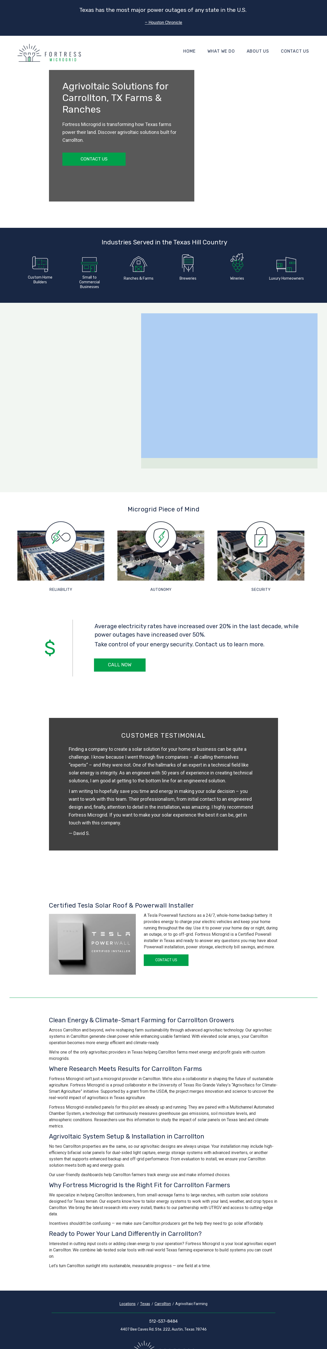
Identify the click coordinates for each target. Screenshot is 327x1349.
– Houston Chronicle (163, 22)
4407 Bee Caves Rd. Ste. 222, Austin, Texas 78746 (163, 1329)
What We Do (221, 51)
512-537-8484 (163, 1321)
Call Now (119, 665)
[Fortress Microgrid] (49, 53)
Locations (128, 1304)
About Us (258, 51)
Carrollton (163, 1304)
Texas (145, 1304)
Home (189, 51)
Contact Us (295, 51)
